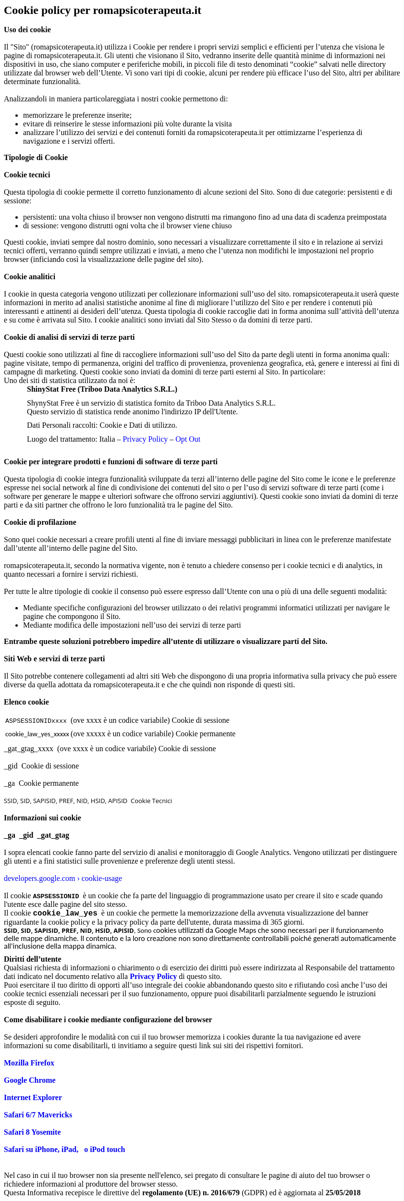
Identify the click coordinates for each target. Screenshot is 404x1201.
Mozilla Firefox (29, 1063)
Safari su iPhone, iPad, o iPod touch (64, 1149)
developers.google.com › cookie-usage (63, 878)
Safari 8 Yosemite (32, 1132)
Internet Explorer (33, 1097)
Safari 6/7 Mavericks (38, 1115)
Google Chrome (30, 1080)
